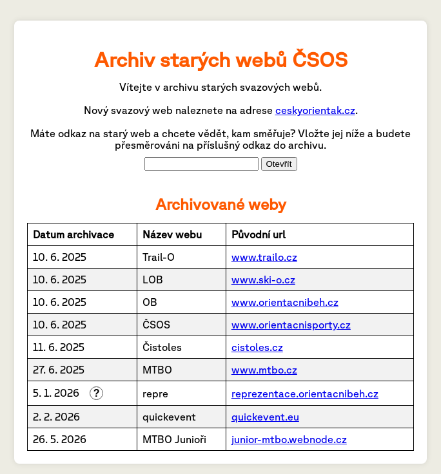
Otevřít (279, 164)
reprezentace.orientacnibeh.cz (304, 393)
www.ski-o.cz (263, 279)
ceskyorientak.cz (315, 110)
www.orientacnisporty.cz (291, 324)
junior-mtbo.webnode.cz (289, 439)
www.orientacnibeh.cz (284, 302)
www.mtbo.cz (264, 369)
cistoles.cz (257, 347)
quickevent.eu (265, 416)
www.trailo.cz (264, 257)
